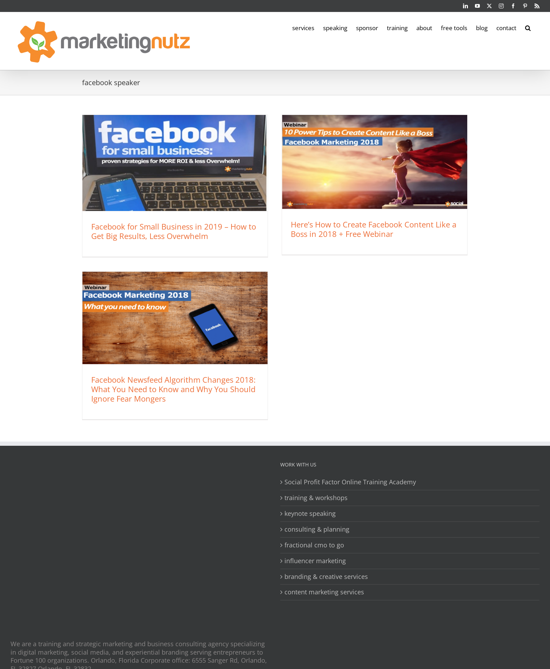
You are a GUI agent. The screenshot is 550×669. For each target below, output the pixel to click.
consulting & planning (316, 529)
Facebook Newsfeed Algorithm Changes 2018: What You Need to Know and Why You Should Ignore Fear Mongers (173, 389)
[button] (528, 27)
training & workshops (316, 498)
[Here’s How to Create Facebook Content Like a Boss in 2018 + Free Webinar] (374, 162)
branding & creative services (326, 577)
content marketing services (324, 592)
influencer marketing (315, 561)
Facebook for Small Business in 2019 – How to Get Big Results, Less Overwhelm (173, 231)
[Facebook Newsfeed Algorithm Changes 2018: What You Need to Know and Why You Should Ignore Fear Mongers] (175, 318)
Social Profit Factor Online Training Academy (350, 482)
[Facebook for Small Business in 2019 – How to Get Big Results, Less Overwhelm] (175, 163)
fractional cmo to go (314, 545)
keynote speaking (310, 514)
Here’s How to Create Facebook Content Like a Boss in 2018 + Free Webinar (373, 229)
